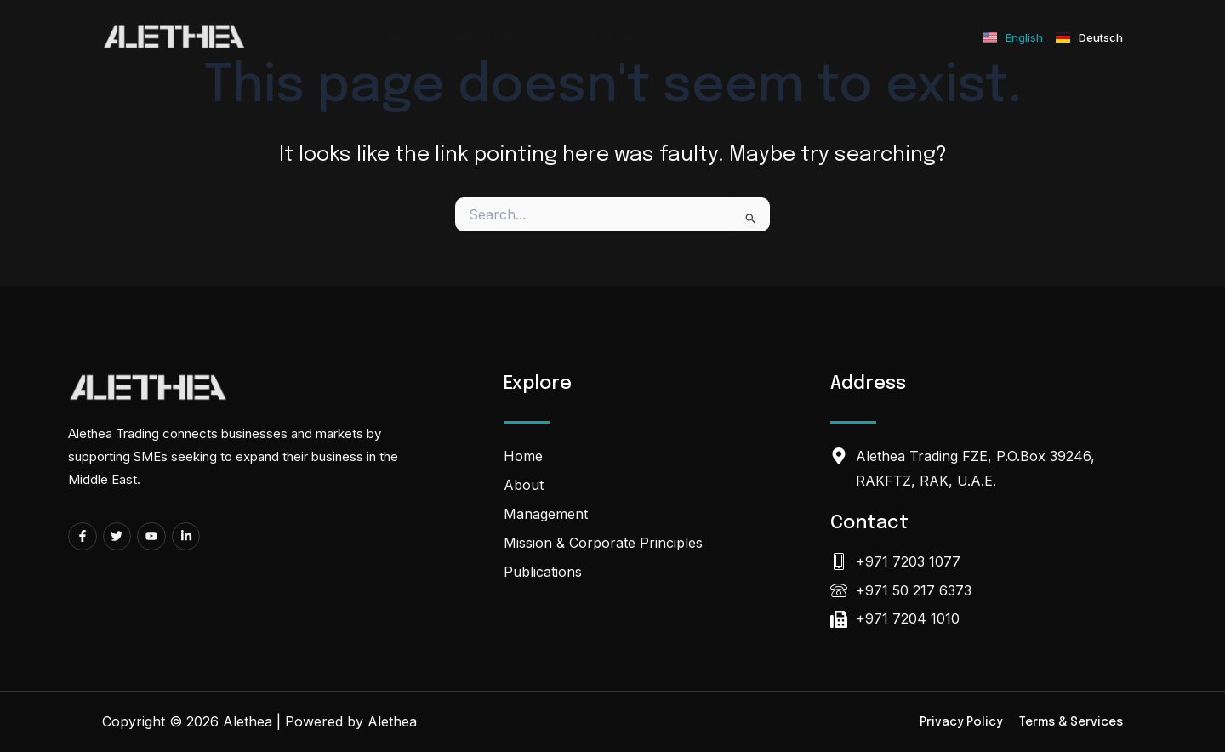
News (695, 37)
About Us (490, 37)
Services (603, 37)
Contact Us (795, 37)
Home (387, 37)
